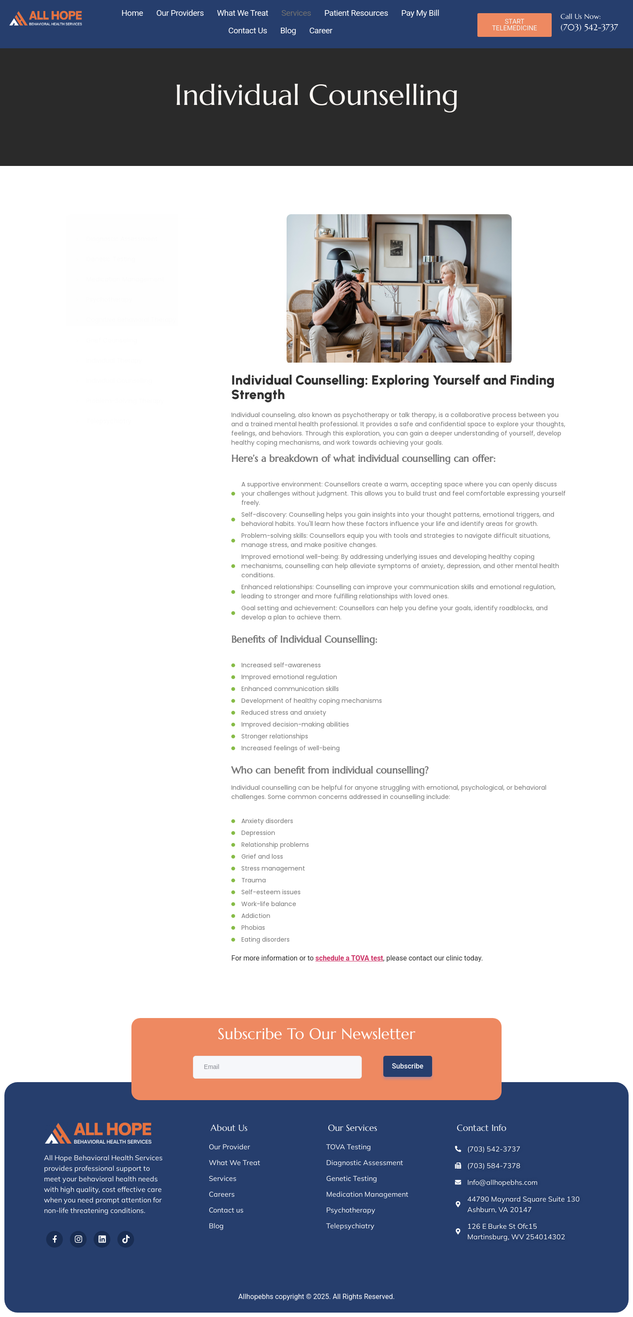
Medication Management (125, 279)
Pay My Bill (420, 13)
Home (132, 13)
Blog (288, 30)
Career (320, 30)
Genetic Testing (110, 259)
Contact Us (247, 30)
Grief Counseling (111, 340)
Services (296, 13)
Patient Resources (356, 13)
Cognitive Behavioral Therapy (131, 319)
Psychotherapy (109, 299)
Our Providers (180, 13)
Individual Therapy (114, 360)
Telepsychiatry (108, 421)
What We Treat (242, 13)
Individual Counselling (119, 380)
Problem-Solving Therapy (125, 401)
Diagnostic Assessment (122, 239)
